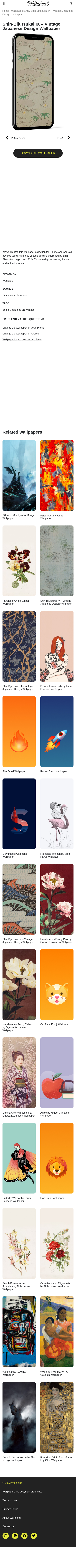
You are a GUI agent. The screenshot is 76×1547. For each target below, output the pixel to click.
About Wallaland (12, 1517)
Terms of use (10, 1500)
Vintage (30, 309)
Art (27, 11)
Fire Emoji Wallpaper (14, 771)
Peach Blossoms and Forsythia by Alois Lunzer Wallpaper (16, 1286)
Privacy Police (10, 1509)
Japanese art (17, 309)
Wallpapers (17, 11)
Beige (6, 309)
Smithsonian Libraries (15, 295)
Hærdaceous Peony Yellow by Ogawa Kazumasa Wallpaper (17, 1027)
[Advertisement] (38, 205)
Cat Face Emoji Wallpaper (54, 1024)
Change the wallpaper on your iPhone (23, 327)
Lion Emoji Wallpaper (52, 1198)
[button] (4, 3)
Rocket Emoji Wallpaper (53, 771)
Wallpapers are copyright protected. (22, 1491)
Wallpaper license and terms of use (22, 339)
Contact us (8, 1526)
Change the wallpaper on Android (21, 333)
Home (5, 11)
